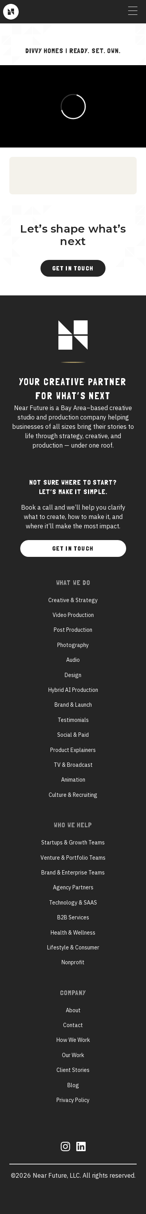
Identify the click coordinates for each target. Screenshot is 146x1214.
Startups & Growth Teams (73, 842)
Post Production (73, 629)
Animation (73, 779)
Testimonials (73, 719)
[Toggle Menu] (133, 12)
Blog (73, 1085)
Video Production (73, 615)
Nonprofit (73, 962)
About (73, 1010)
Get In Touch (73, 268)
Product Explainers (73, 750)
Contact (73, 1025)
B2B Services (73, 917)
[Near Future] (11, 12)
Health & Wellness (73, 932)
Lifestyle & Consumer (73, 947)
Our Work (73, 1055)
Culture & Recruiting (73, 794)
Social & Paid (73, 734)
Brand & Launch (73, 704)
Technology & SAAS (73, 902)
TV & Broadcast (73, 764)
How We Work (73, 1039)
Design (73, 675)
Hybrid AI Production (73, 689)
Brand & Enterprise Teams (73, 872)
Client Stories (73, 1070)
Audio (73, 659)
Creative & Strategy (73, 600)
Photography (73, 645)
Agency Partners (73, 887)
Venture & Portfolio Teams (73, 857)
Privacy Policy (73, 1100)
